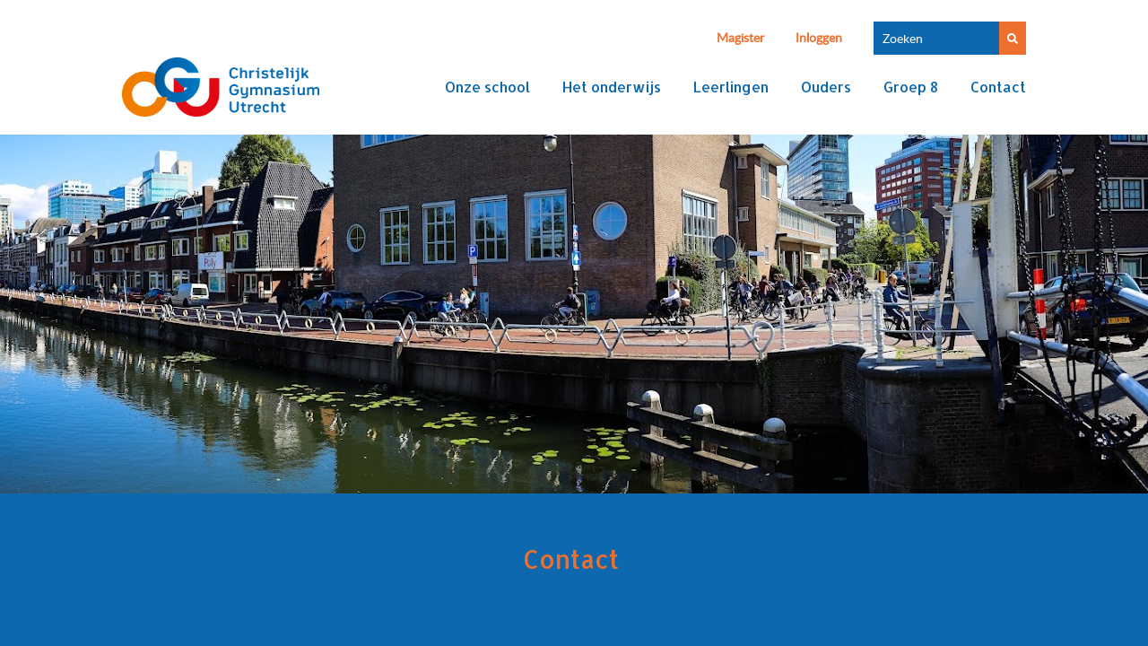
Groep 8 (910, 86)
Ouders (826, 86)
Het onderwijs (611, 86)
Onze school (487, 86)
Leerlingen (731, 86)
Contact (998, 86)
